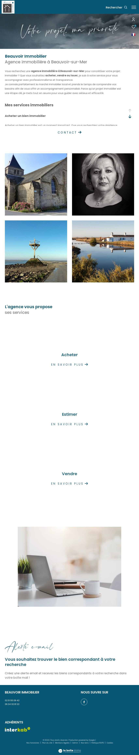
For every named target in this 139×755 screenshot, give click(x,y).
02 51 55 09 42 (12, 700)
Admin (75, 743)
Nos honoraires (33, 743)
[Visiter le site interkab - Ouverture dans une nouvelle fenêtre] (17, 729)
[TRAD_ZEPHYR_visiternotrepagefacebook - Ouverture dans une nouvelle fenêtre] (84, 702)
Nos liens (85, 743)
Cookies (110, 743)
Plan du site (47, 743)
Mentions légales (62, 743)
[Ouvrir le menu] (134, 7)
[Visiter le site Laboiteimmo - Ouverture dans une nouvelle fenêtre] (69, 748)
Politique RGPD (97, 743)
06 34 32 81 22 (12, 704)
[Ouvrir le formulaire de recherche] (116, 7)
